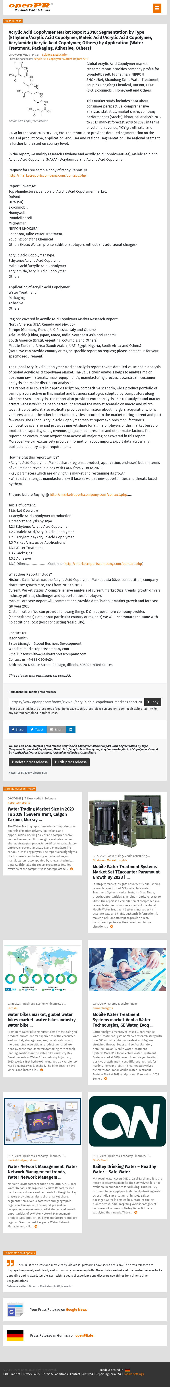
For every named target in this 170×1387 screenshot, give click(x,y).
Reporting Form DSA (108, 1374)
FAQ (5, 1374)
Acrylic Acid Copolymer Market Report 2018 (61, 59)
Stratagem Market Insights (110, 860)
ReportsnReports (19, 802)
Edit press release (70, 762)
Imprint (15, 1374)
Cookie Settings (134, 1374)
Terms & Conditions (55, 1374)
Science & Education (55, 54)
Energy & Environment (122, 1003)
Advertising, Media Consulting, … (129, 856)
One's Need (100, 1160)
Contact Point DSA (81, 1374)
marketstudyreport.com (23, 1160)
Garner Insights (103, 1008)
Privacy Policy (31, 1374)
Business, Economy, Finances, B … (44, 1003)
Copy (152, 702)
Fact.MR (12, 1008)
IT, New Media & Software (40, 798)
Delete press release (30, 762)
